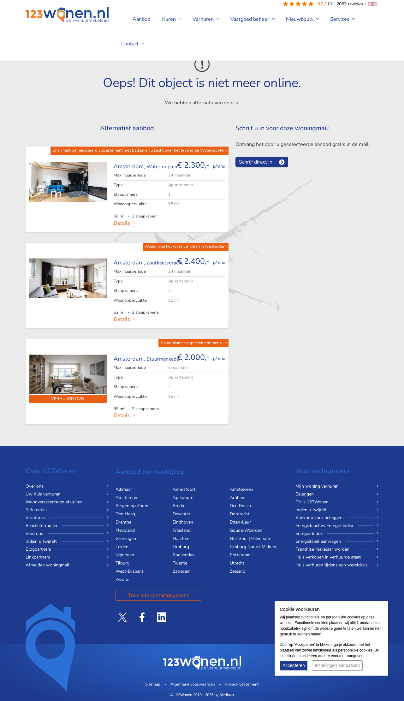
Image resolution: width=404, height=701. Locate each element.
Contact (132, 43)
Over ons (35, 486)
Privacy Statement (242, 684)
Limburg (181, 547)
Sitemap (153, 684)
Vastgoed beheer (252, 19)
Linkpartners (38, 557)
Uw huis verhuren (43, 494)
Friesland (182, 530)
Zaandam (182, 571)
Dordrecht (239, 514)
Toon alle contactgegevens (158, 595)
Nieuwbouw (302, 19)
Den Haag (125, 514)
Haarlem (181, 539)
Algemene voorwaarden (192, 684)
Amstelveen (241, 489)
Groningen (126, 539)
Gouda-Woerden (246, 530)
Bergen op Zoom (132, 506)
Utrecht (237, 563)
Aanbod (141, 19)
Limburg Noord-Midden (253, 547)
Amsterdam (127, 498)
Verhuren (206, 19)
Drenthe (123, 522)
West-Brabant (129, 571)
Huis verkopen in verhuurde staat (328, 557)
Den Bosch (240, 506)
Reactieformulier (41, 526)
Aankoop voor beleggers (319, 518)
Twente (180, 563)
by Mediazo (224, 695)
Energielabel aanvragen (318, 541)
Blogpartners (38, 549)
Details (122, 223)
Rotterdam (240, 555)
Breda (178, 506)
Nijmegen (125, 555)
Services (342, 19)
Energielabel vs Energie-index (324, 526)
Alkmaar (124, 489)
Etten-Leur (240, 522)
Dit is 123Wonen (312, 502)
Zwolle (122, 579)
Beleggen (304, 494)
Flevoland (125, 530)
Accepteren (293, 665)
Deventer (181, 514)
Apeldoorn (183, 498)
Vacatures (35, 518)
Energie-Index (309, 533)
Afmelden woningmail (47, 565)
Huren (171, 19)
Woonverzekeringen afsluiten (54, 502)
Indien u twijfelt (41, 541)
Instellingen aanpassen (337, 665)
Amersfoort (184, 489)
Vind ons (34, 533)
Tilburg (122, 563)
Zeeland (237, 571)
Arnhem (238, 498)
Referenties (37, 510)
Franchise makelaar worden (322, 549)
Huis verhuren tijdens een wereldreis (331, 565)
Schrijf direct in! (256, 162)
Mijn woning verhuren (317, 486)
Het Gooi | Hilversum (250, 539)
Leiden (122, 547)
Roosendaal (184, 555)
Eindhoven (183, 522)
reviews (351, 4)
